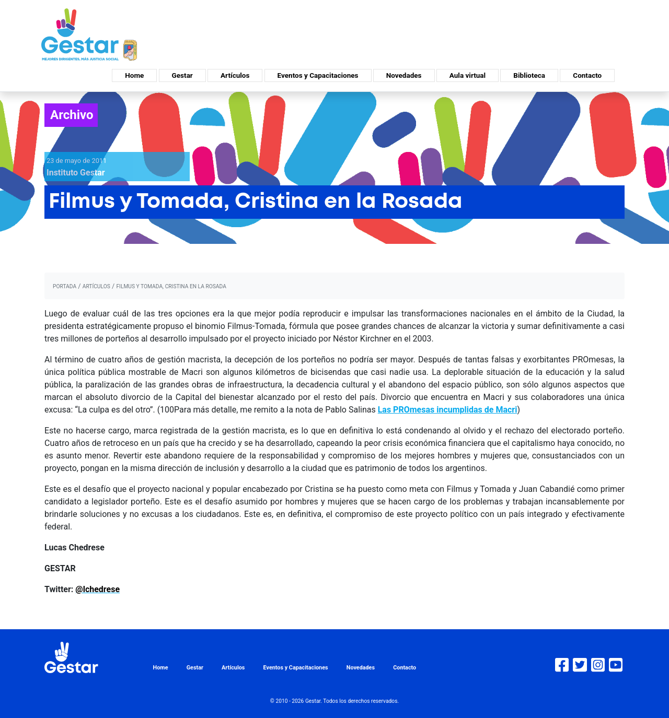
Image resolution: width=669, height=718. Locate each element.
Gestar (182, 75)
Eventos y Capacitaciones (318, 75)
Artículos (235, 75)
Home (134, 75)
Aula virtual (467, 75)
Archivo (72, 115)
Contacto (587, 75)
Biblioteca (529, 75)
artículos (96, 286)
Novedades (404, 75)
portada (64, 286)
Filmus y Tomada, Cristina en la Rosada (171, 286)
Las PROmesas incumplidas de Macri (447, 410)
